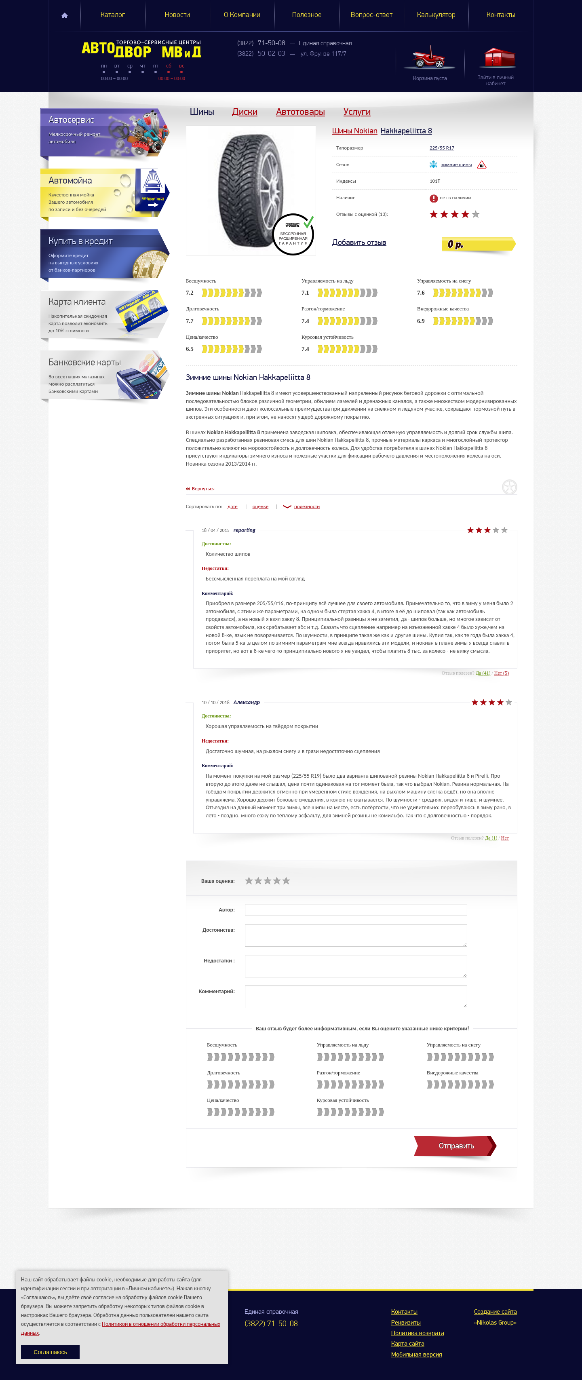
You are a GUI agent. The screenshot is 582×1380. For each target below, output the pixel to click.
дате (233, 506)
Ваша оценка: (218, 881)
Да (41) (483, 673)
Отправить (456, 1145)
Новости (177, 15)
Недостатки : (219, 960)
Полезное (307, 15)
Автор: (227, 909)
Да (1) (491, 838)
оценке (261, 506)
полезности (307, 506)
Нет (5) (501, 673)
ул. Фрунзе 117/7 (323, 54)
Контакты (501, 15)
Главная (64, 15)
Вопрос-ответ (371, 15)
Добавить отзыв (359, 242)
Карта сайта (407, 1344)
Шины (202, 111)
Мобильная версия (416, 1355)
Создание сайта (495, 1312)
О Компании (242, 15)
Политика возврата (417, 1333)
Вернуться (203, 488)
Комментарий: (217, 991)
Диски (244, 111)
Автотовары (300, 111)
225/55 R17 (442, 148)
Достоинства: (218, 929)
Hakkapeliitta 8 (406, 130)
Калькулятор (436, 15)
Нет (505, 838)
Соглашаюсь (50, 1352)
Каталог (113, 15)
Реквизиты (406, 1323)
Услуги (357, 111)
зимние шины (456, 164)
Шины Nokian (354, 130)
